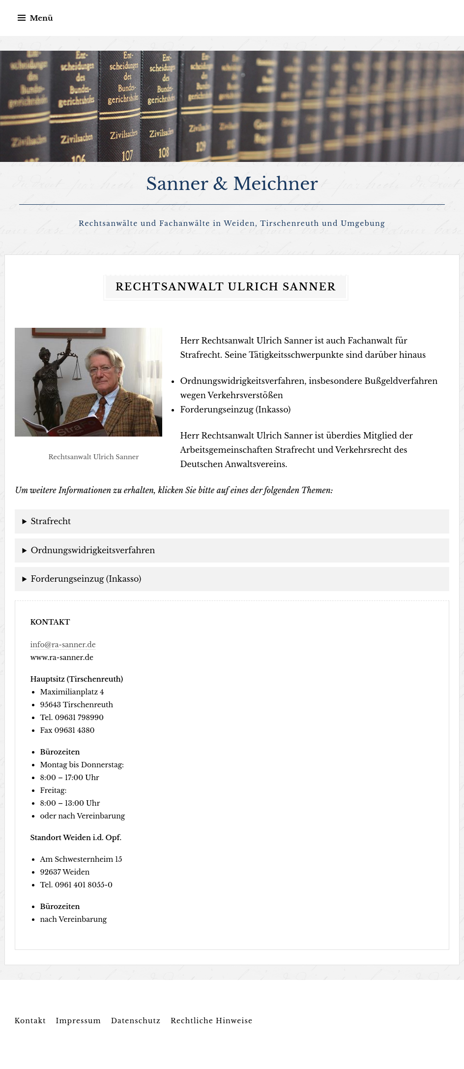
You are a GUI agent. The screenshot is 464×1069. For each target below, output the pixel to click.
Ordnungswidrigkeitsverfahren (92, 550)
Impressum (78, 1020)
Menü (41, 18)
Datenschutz (136, 1020)
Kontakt (30, 1020)
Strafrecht (50, 521)
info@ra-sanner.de (62, 644)
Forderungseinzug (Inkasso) (85, 579)
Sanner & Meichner (232, 183)
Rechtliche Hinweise (212, 1020)
